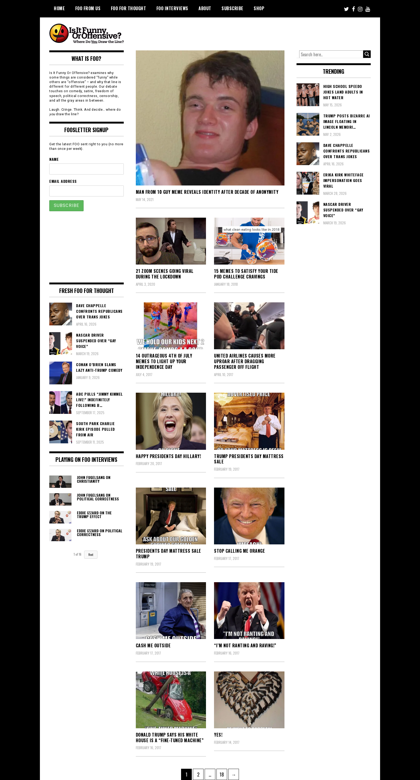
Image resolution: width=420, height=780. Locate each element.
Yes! (218, 734)
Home (59, 8)
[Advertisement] (270, 32)
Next (90, 554)
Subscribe (232, 8)
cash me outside (153, 645)
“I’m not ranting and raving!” (245, 645)
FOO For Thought (128, 8)
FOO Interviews (172, 8)
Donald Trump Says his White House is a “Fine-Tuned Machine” (170, 737)
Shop (259, 8)
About (204, 8)
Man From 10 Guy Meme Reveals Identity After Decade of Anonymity (207, 192)
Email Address (63, 181)
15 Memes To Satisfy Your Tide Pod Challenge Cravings (246, 274)
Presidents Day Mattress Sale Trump (168, 554)
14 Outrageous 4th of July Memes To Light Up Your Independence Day (164, 361)
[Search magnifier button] (367, 54)
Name (54, 159)
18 (223, 773)
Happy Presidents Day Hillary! (168, 456)
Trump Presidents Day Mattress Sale (249, 459)
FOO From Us (88, 8)
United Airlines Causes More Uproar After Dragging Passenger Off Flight (245, 361)
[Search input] (331, 54)
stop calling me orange (239, 551)
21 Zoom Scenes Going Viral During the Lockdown (165, 274)
